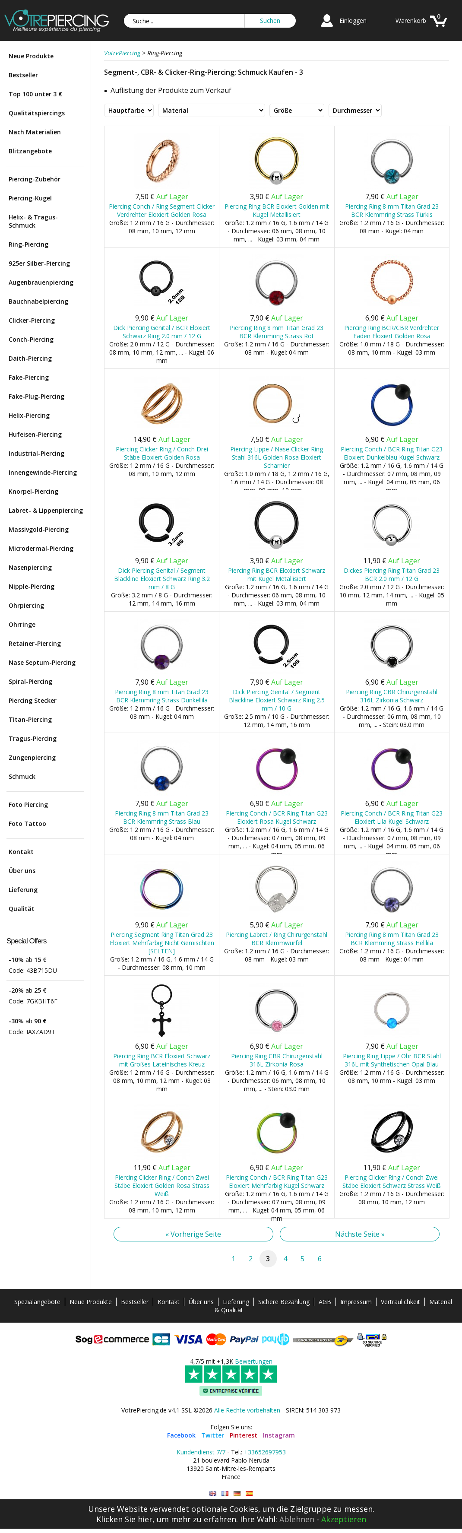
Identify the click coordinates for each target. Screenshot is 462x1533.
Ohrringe (22, 624)
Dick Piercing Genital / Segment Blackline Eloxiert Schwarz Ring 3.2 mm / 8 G (162, 578)
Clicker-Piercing (32, 320)
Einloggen (353, 20)
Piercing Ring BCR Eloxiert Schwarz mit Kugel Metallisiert (276, 574)
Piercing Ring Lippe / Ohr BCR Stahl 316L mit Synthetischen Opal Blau (392, 1060)
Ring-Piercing (28, 244)
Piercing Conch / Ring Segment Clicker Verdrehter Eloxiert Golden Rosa (162, 210)
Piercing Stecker (33, 700)
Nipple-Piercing (31, 586)
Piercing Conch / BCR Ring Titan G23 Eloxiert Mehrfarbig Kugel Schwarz (277, 1181)
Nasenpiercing (30, 567)
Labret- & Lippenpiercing (46, 510)
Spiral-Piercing (30, 681)
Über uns (22, 870)
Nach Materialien (35, 132)
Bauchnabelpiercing (38, 301)
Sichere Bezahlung (284, 1302)
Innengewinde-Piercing (43, 472)
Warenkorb (411, 20)
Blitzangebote (30, 151)
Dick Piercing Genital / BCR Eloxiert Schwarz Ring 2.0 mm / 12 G (161, 332)
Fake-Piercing (29, 377)
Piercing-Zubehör (34, 179)
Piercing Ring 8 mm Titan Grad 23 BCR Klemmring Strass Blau (162, 817)
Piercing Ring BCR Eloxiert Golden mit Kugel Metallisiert (277, 210)
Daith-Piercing (30, 358)
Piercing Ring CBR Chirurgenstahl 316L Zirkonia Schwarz (391, 696)
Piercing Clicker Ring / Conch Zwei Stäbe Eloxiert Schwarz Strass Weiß (391, 1181)
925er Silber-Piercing (39, 263)
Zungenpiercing (32, 757)
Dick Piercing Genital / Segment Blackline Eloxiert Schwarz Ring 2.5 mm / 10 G (277, 700)
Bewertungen (253, 1361)
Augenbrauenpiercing (41, 282)
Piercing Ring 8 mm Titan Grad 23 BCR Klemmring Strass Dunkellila (162, 696)
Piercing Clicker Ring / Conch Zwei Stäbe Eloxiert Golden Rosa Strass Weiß (161, 1185)
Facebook (181, 1435)
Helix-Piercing (29, 415)
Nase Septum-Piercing (42, 662)
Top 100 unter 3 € (35, 94)
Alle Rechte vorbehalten (247, 1410)
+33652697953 (265, 1452)
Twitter (212, 1435)
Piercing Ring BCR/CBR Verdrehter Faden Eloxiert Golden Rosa (391, 332)
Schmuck (22, 776)
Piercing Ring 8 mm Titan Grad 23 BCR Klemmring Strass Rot (276, 332)
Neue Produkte (31, 56)
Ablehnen (296, 1519)
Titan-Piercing (30, 719)
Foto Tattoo (27, 823)
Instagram (279, 1435)
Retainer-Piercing (35, 643)
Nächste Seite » (360, 1234)
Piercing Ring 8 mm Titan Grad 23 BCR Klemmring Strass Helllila (392, 938)
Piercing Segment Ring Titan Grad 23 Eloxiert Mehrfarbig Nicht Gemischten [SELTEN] (162, 942)
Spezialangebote (37, 1302)
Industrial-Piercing (36, 453)
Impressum (356, 1302)
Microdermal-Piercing (41, 548)
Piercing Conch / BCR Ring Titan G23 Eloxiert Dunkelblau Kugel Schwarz (392, 453)
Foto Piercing (28, 804)
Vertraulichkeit (400, 1302)
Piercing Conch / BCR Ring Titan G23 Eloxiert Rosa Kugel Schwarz (277, 817)
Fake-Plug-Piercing (36, 396)
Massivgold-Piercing (39, 529)
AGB (325, 1302)
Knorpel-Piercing (33, 491)
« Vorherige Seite (193, 1234)
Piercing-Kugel (30, 198)
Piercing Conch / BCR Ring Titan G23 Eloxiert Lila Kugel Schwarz (392, 817)
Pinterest (243, 1435)
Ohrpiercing (26, 605)
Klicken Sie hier (124, 1519)
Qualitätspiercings (37, 113)
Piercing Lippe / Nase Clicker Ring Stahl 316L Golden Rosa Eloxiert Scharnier (276, 457)
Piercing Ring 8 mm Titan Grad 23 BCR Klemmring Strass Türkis (392, 210)
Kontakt (21, 851)
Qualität (22, 909)
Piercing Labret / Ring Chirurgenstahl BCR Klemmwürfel (276, 938)
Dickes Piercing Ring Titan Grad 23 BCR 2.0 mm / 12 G (392, 574)
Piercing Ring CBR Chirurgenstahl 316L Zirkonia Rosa (277, 1060)
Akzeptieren (343, 1519)
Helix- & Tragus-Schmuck (33, 221)
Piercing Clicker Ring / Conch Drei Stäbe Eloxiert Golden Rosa (162, 453)
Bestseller (23, 75)
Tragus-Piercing (33, 738)
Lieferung (23, 890)
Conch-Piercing (31, 339)
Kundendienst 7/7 (201, 1452)
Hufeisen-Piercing (35, 434)
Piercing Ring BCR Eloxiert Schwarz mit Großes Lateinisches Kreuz (161, 1060)
